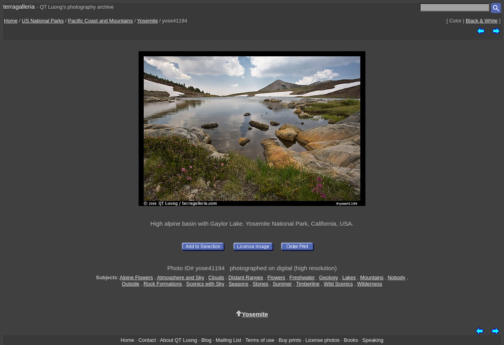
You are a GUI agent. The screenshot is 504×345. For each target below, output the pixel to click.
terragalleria (19, 6)
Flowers (276, 277)
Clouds (216, 277)
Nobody (397, 277)
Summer (282, 284)
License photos (323, 340)
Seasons (238, 284)
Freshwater (302, 277)
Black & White (482, 21)
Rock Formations (163, 284)
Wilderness (369, 284)
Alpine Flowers (136, 277)
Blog (206, 340)
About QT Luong (178, 340)
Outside (130, 284)
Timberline (308, 284)
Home (11, 21)
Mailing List (228, 340)
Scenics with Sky (205, 284)
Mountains (372, 277)
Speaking (373, 340)
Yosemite (147, 21)
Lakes (349, 277)
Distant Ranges (245, 277)
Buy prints (290, 340)
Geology (328, 277)
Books (351, 340)
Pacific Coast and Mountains (100, 21)
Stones (260, 284)
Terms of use (259, 340)
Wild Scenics (338, 284)
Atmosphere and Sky (180, 277)
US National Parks (43, 21)
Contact (147, 340)
